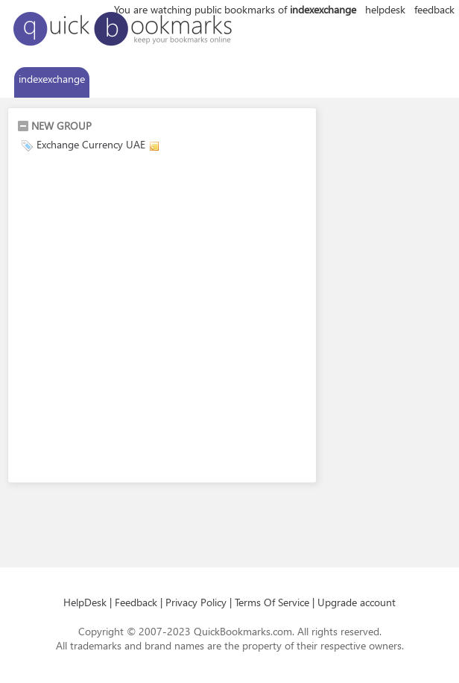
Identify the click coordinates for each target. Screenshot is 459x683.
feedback (434, 9)
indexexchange (52, 79)
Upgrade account (356, 602)
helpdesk (385, 9)
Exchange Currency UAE (91, 144)
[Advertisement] (153, 319)
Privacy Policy (196, 602)
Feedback (136, 602)
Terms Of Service (272, 602)
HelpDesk (85, 602)
